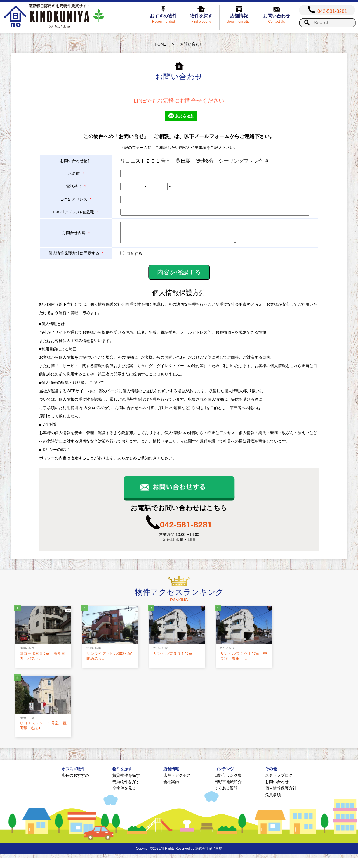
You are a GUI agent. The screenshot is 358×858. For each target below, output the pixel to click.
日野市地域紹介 (228, 786)
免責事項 (273, 799)
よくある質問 (226, 792)
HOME (160, 44)
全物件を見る (124, 792)
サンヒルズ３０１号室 (172, 657)
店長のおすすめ (75, 779)
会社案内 (171, 786)
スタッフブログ (279, 779)
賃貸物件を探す (126, 779)
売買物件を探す (126, 786)
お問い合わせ (277, 786)
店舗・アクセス (177, 779)
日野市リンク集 (228, 779)
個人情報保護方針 (280, 792)
